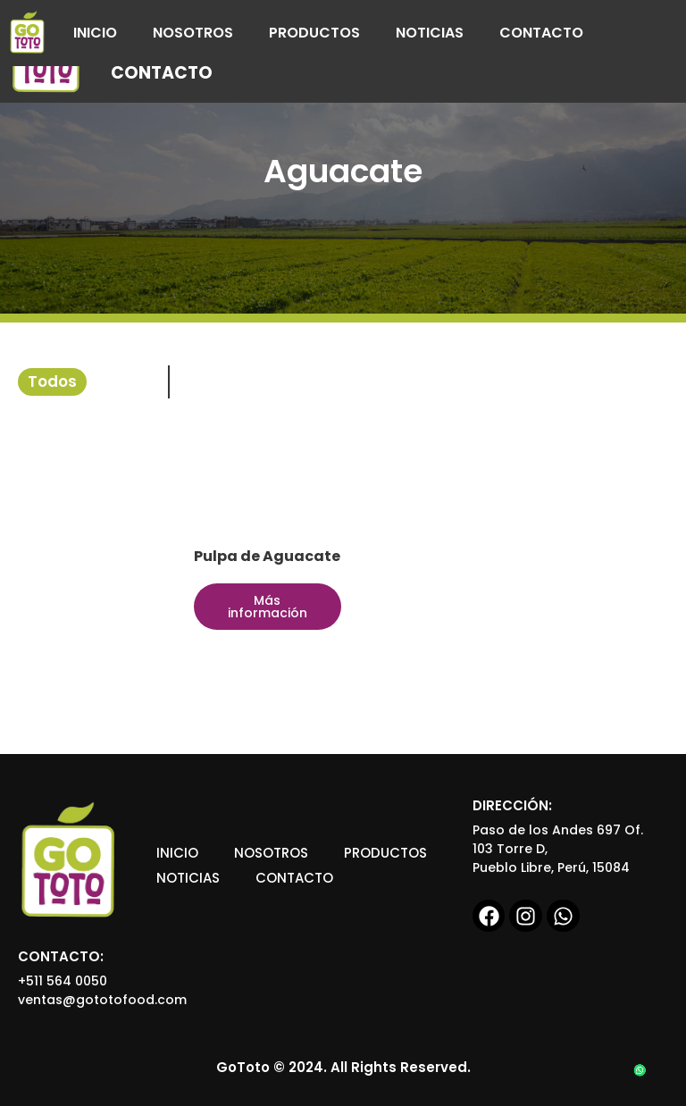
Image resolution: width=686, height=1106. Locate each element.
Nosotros (193, 32)
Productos (314, 32)
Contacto (541, 32)
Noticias (430, 32)
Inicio (95, 32)
